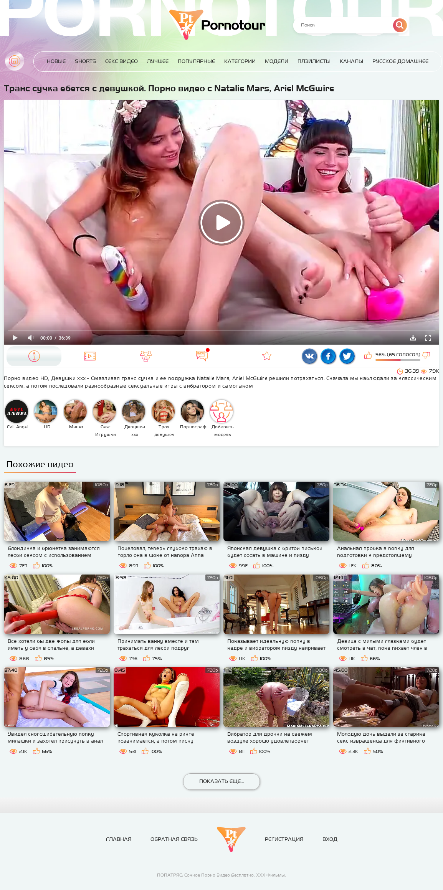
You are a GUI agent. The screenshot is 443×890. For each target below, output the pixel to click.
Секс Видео (121, 61)
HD (45, 414)
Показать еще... (221, 781)
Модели (276, 61)
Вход (329, 839)
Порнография (193, 414)
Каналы (351, 61)
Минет (75, 414)
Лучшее (158, 61)
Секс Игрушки (104, 418)
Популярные (196, 61)
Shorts (85, 61)
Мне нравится (369, 356)
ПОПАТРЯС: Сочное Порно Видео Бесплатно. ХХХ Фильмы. (221, 875)
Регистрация (284, 839)
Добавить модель (222, 418)
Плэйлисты (314, 61)
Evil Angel (16, 414)
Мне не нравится (426, 356)
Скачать (413, 337)
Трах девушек (163, 418)
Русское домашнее (400, 61)
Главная (14, 61)
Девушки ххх (133, 418)
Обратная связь (174, 839)
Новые (56, 61)
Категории (240, 61)
